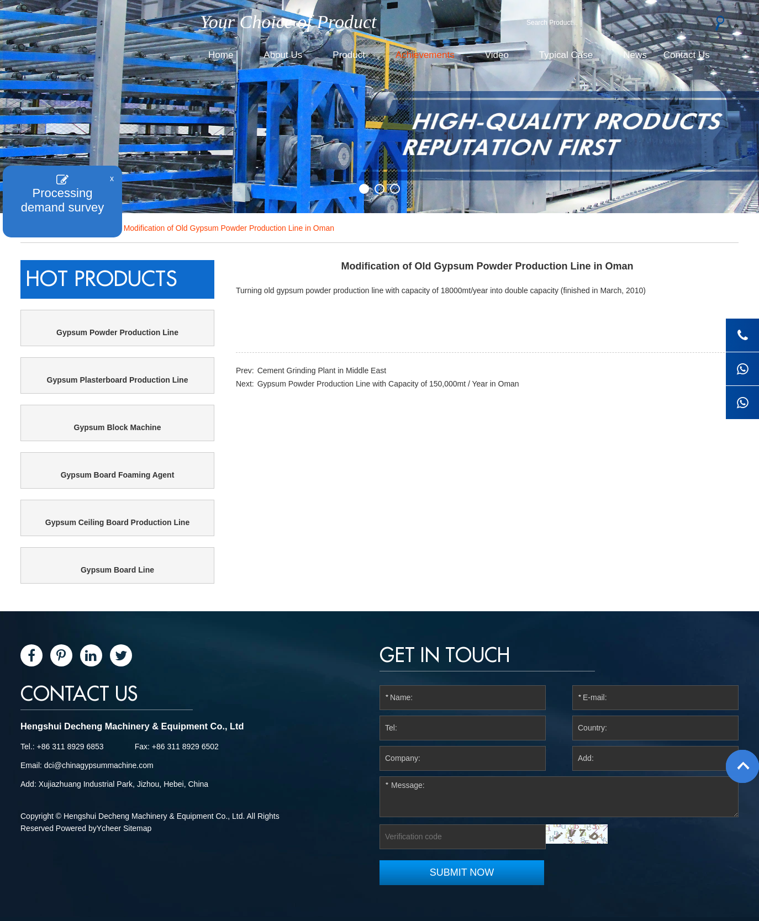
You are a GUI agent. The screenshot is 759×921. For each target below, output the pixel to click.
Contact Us (686, 55)
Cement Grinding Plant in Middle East (321, 370)
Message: (559, 796)
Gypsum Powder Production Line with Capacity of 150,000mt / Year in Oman (388, 383)
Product (349, 55)
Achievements (425, 55)
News (635, 55)
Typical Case (566, 55)
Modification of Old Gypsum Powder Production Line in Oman (229, 228)
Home (220, 55)
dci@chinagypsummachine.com (99, 765)
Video (497, 55)
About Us (282, 55)
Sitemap (137, 828)
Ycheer (109, 828)
